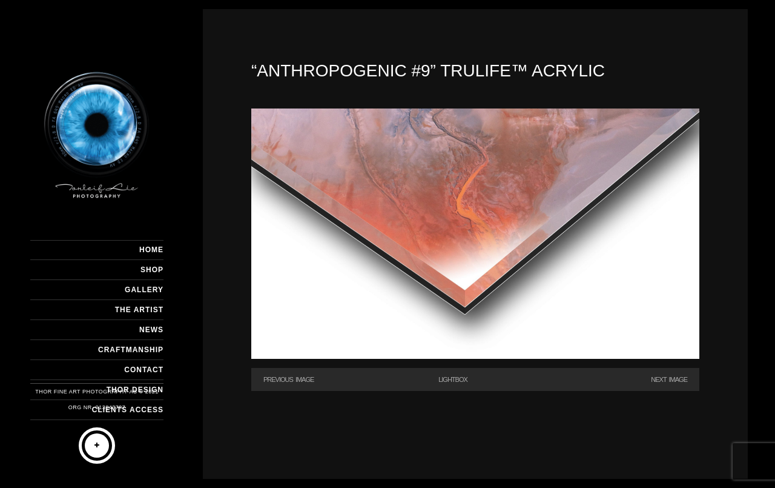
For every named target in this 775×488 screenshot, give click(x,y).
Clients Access (127, 410)
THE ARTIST (139, 310)
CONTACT (143, 370)
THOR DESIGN (135, 390)
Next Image (669, 379)
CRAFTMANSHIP (130, 350)
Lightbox (452, 379)
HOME (151, 250)
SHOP (151, 270)
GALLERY (144, 290)
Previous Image (288, 379)
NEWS (151, 330)
